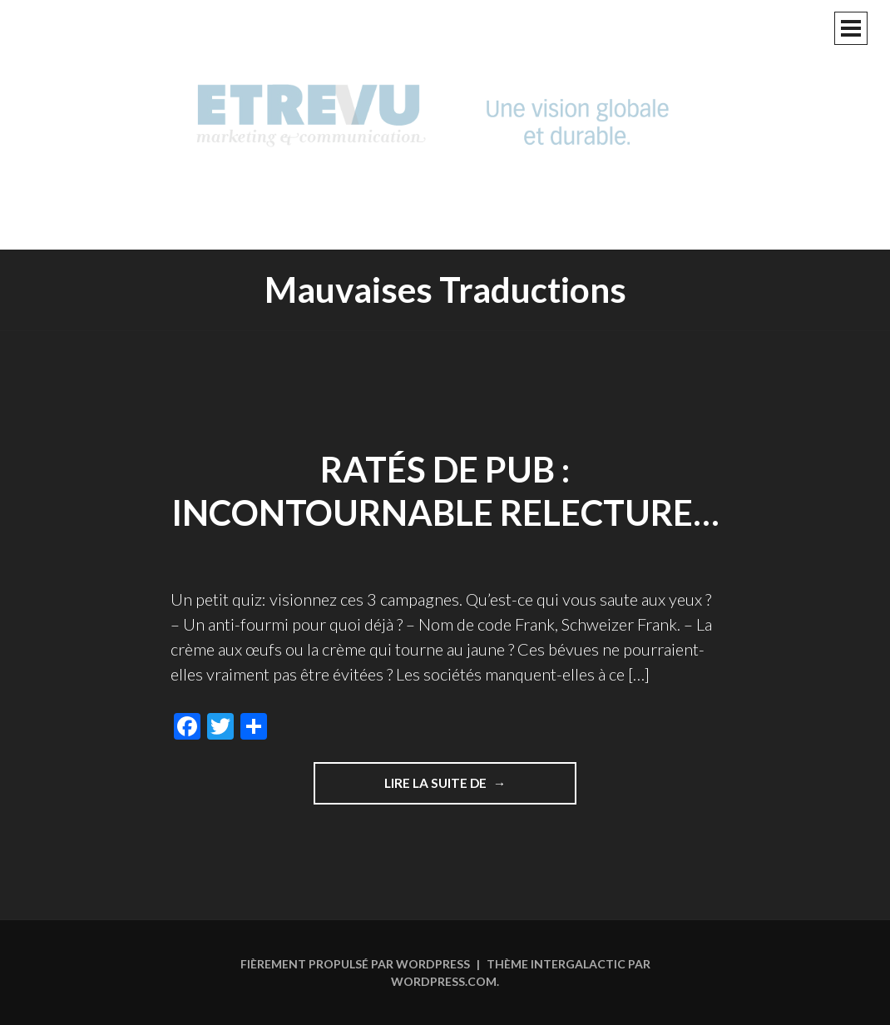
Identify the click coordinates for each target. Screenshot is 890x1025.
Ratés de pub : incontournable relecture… (445, 491)
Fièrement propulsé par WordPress (355, 964)
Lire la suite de (480, 789)
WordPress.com (444, 981)
